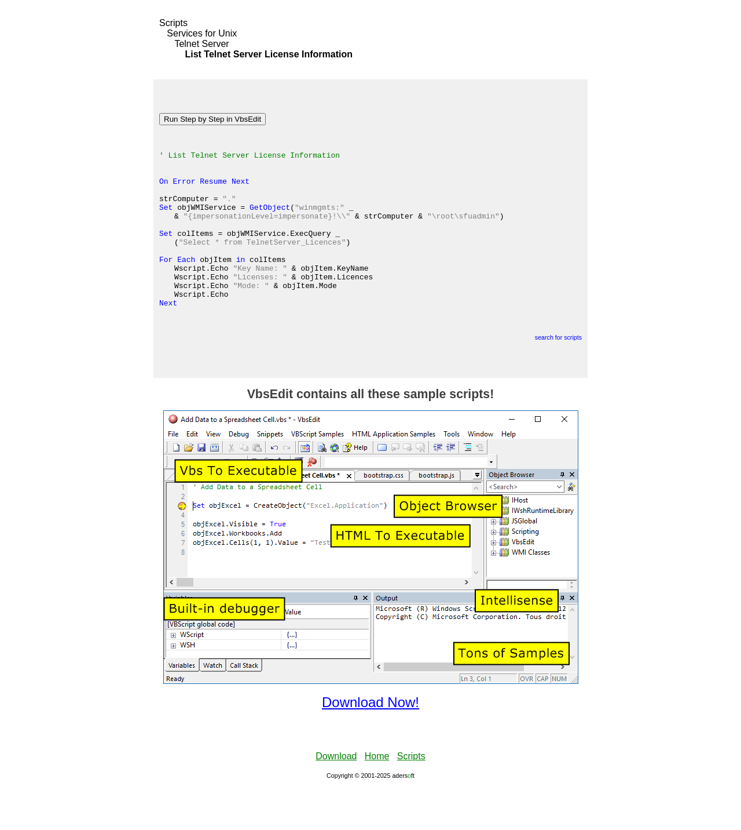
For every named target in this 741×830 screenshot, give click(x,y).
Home (377, 798)
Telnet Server (201, 44)
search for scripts (558, 379)
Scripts (173, 23)
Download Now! (370, 744)
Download (336, 798)
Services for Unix (202, 33)
